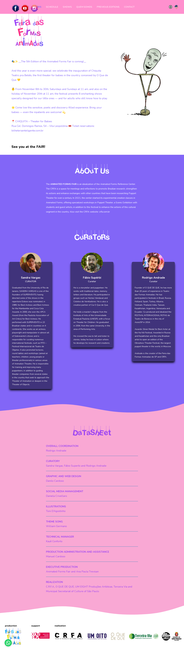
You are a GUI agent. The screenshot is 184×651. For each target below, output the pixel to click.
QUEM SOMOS (84, 6)
